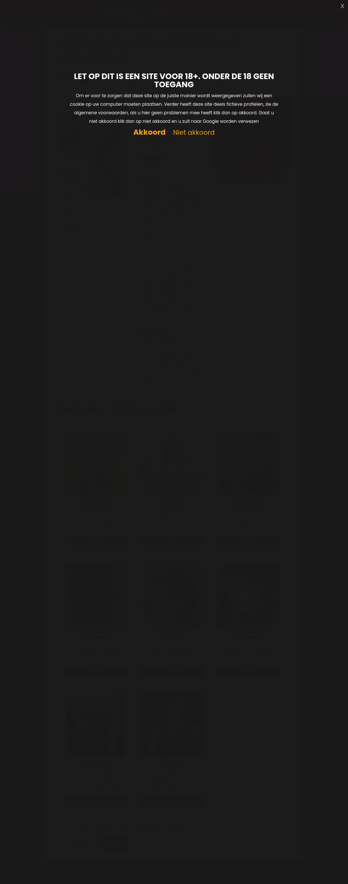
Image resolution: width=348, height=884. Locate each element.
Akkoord (149, 132)
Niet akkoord (193, 132)
